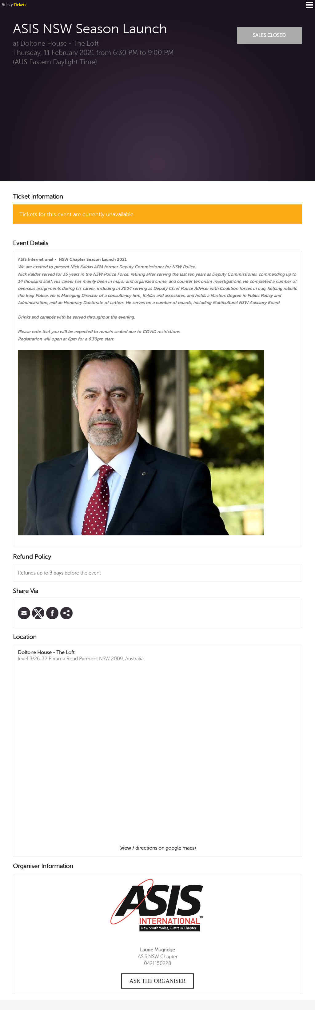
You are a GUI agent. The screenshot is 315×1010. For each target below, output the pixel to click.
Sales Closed (269, 35)
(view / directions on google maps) (157, 848)
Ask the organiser (158, 981)
